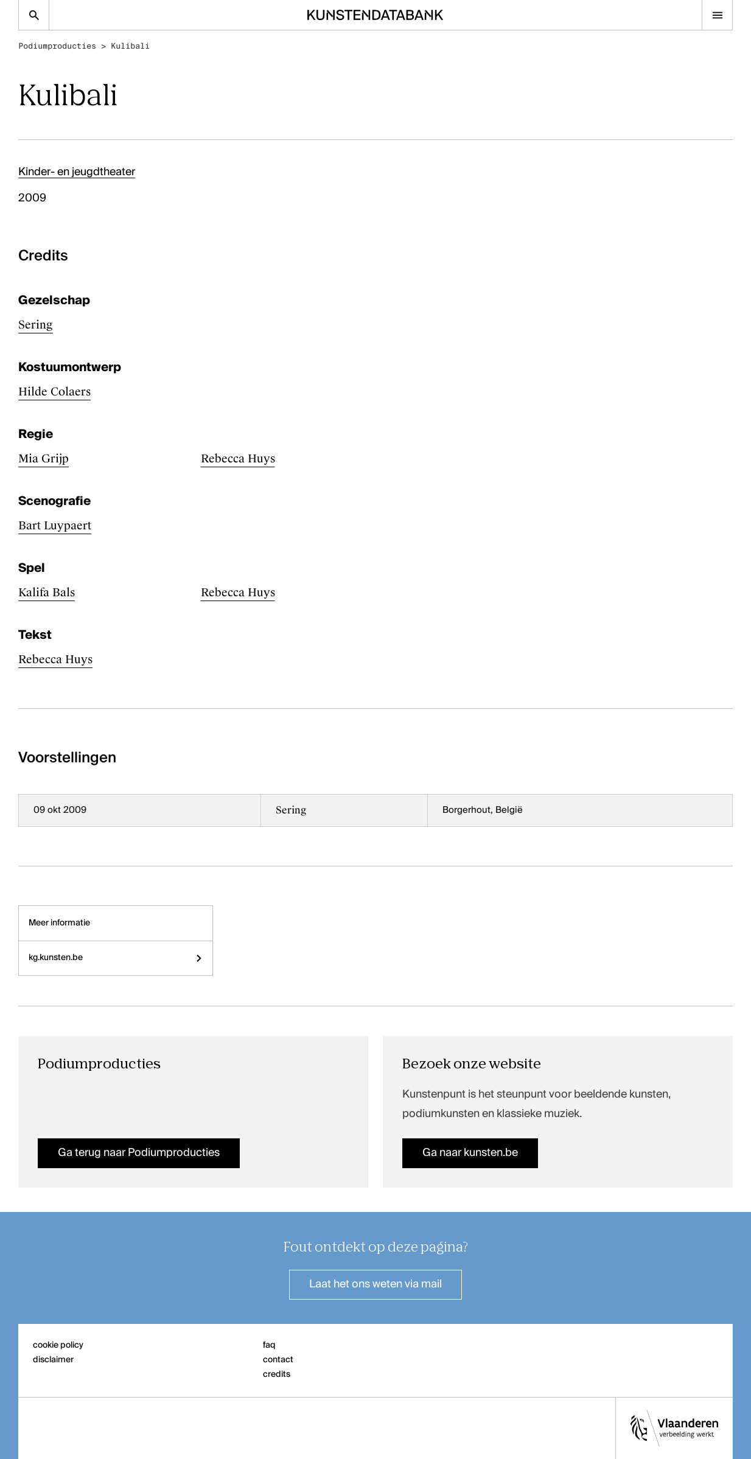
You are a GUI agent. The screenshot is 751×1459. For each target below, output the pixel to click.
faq (269, 1345)
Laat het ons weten (375, 1284)
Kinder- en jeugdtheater (76, 172)
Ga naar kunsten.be (470, 1152)
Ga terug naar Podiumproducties (139, 1152)
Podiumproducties (57, 46)
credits (276, 1374)
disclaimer (53, 1360)
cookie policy (58, 1345)
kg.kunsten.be (116, 957)
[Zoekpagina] (34, 15)
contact (278, 1360)
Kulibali (130, 46)
